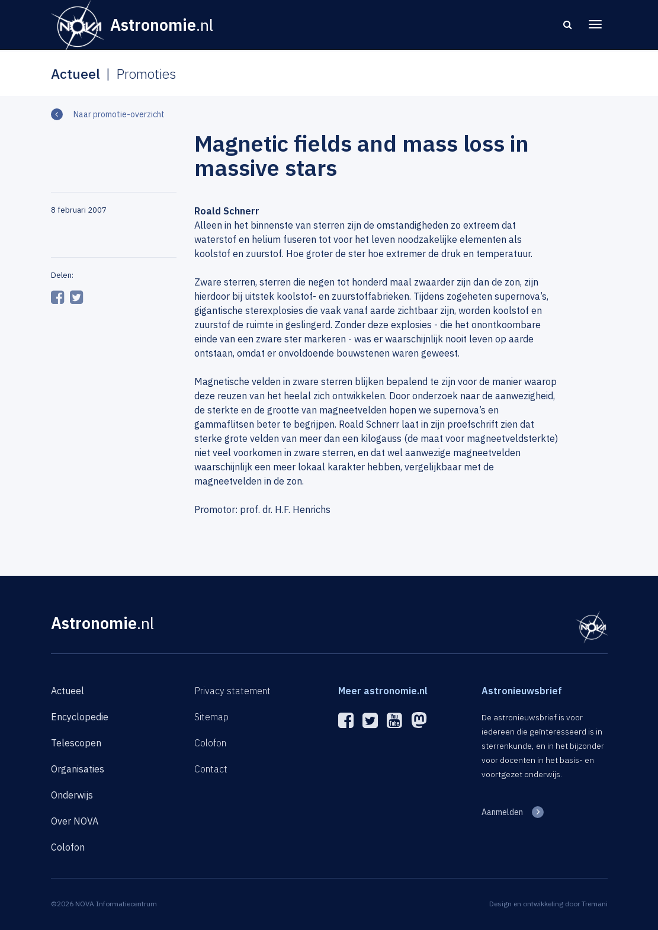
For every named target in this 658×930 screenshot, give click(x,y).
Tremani (595, 903)
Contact (210, 769)
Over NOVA (74, 821)
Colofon (68, 847)
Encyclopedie (79, 717)
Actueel (67, 691)
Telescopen (76, 743)
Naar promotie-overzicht (118, 114)
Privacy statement (232, 691)
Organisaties (77, 769)
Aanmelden (502, 812)
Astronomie (102, 622)
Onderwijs (72, 795)
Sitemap (211, 717)
